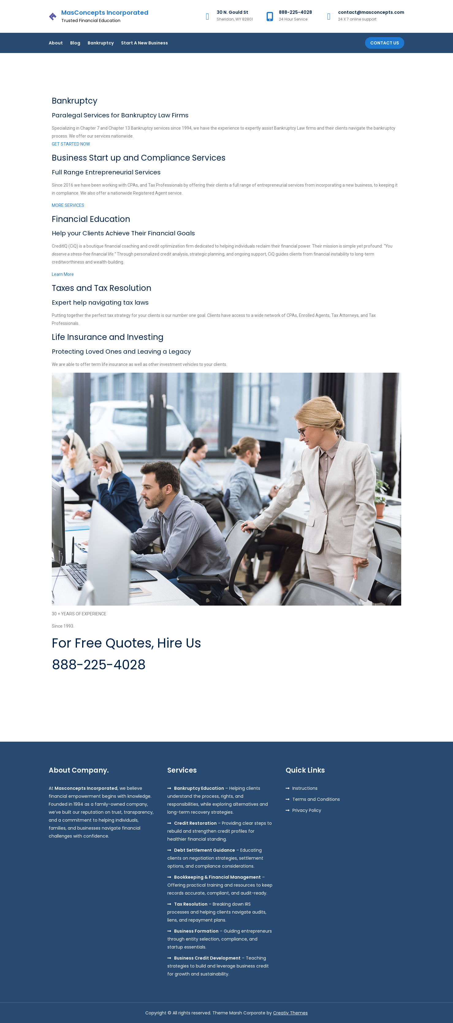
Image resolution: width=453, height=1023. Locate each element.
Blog (75, 43)
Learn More (63, 274)
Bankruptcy (101, 43)
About (56, 43)
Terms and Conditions (316, 799)
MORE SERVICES (68, 205)
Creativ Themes (290, 1013)
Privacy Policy (306, 810)
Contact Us (384, 43)
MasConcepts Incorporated (104, 12)
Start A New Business (144, 43)
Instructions (305, 788)
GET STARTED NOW (71, 144)
